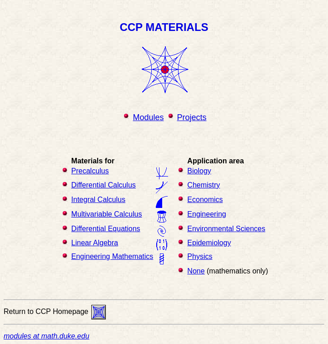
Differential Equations (105, 229)
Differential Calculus (103, 185)
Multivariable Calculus (106, 214)
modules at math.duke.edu (46, 336)
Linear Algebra (94, 243)
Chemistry (203, 185)
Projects (192, 117)
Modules (148, 117)
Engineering (206, 214)
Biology (199, 171)
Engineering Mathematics (112, 256)
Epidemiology (209, 243)
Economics (205, 199)
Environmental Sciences (226, 229)
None (195, 271)
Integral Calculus (98, 199)
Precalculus (90, 171)
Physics (199, 256)
